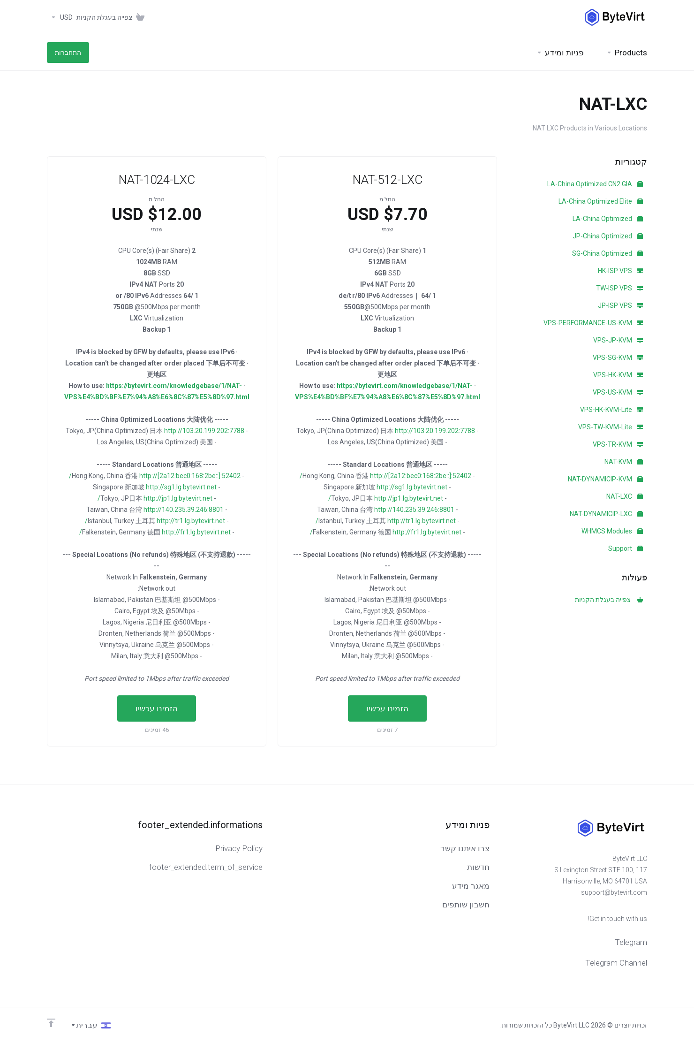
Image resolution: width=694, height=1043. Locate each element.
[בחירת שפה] (90, 1025)
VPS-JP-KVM (618, 340)
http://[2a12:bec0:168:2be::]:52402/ (385, 476)
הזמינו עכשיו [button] (387, 708)
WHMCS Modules (612, 531)
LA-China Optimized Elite (600, 201)
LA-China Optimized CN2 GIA (595, 184)
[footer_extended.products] (626, 52)
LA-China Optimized (608, 218)
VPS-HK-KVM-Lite (611, 409)
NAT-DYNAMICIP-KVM (605, 479)
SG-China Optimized (607, 253)
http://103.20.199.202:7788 (435, 430)
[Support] (560, 52)
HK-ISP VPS (620, 270)
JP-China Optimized (608, 236)
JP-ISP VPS (620, 305)
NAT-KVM (623, 461)
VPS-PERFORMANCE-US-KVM (593, 323)
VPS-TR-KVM (618, 444)
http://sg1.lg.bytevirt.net (412, 487)
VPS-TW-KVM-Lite (610, 427)
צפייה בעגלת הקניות (609, 599)
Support (625, 548)
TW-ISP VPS (619, 288)
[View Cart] (112, 17)
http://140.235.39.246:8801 (414, 509)
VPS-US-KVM (618, 392)
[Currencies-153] (60, 17)
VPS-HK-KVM (618, 375)
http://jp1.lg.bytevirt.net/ (385, 498)
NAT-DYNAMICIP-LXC (606, 514)
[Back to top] (51, 1023)
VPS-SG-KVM (618, 357)
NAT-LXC (624, 496)
